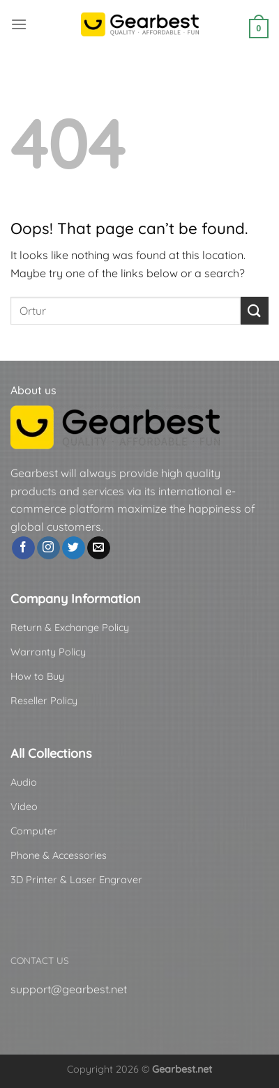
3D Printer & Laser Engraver (76, 879)
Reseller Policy (43, 700)
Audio (23, 782)
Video (24, 806)
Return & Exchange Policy (69, 627)
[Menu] (18, 24)
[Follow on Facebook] (23, 548)
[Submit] (255, 310)
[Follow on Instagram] (48, 548)
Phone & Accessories (58, 855)
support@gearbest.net (68, 989)
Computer (33, 831)
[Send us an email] (98, 548)
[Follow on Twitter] (73, 548)
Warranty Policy (48, 652)
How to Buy (37, 676)
